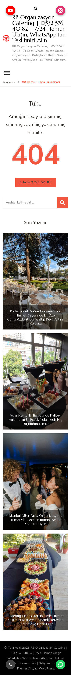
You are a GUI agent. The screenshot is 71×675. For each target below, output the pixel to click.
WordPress (46, 668)
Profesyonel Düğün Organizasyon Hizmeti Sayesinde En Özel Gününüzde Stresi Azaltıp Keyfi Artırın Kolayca (35, 317)
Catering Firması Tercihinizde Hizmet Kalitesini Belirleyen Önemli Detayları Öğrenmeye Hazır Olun (36, 620)
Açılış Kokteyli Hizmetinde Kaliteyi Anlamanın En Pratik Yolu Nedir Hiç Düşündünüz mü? (35, 419)
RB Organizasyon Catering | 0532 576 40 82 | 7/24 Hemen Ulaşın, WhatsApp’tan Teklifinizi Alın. (39, 29)
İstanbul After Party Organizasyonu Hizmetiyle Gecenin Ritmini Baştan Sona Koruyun (35, 520)
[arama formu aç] (35, 9)
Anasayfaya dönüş (35, 182)
